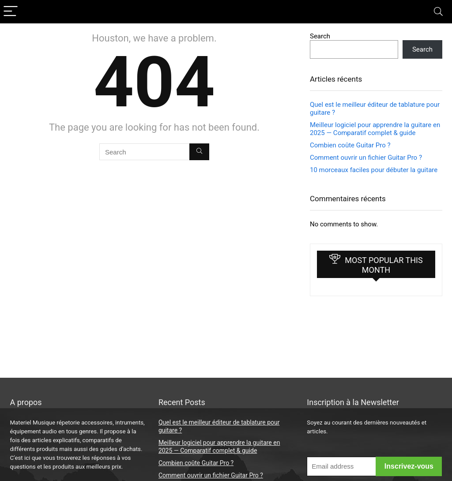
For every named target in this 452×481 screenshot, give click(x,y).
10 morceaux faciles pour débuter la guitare (373, 170)
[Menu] (10, 11)
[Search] (438, 11)
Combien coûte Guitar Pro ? (350, 145)
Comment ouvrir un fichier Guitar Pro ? (366, 158)
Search (320, 36)
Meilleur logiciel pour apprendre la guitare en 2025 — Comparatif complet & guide (375, 129)
